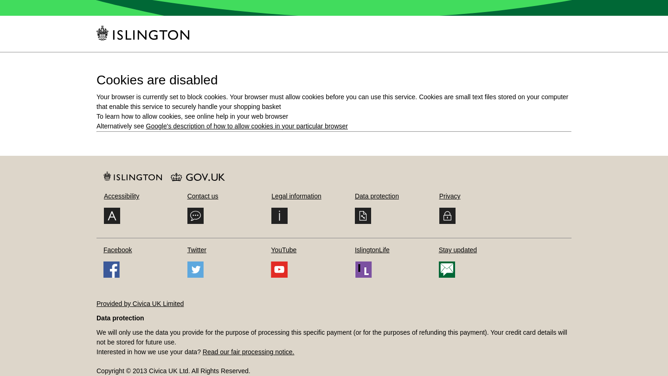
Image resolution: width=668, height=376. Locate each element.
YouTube (283, 250)
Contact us (202, 196)
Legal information (296, 196)
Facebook (117, 250)
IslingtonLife (372, 250)
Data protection (377, 196)
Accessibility (121, 196)
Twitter (196, 250)
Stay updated (458, 250)
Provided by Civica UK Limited (140, 303)
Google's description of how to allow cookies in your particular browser (247, 126)
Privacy (450, 196)
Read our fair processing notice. (249, 352)
